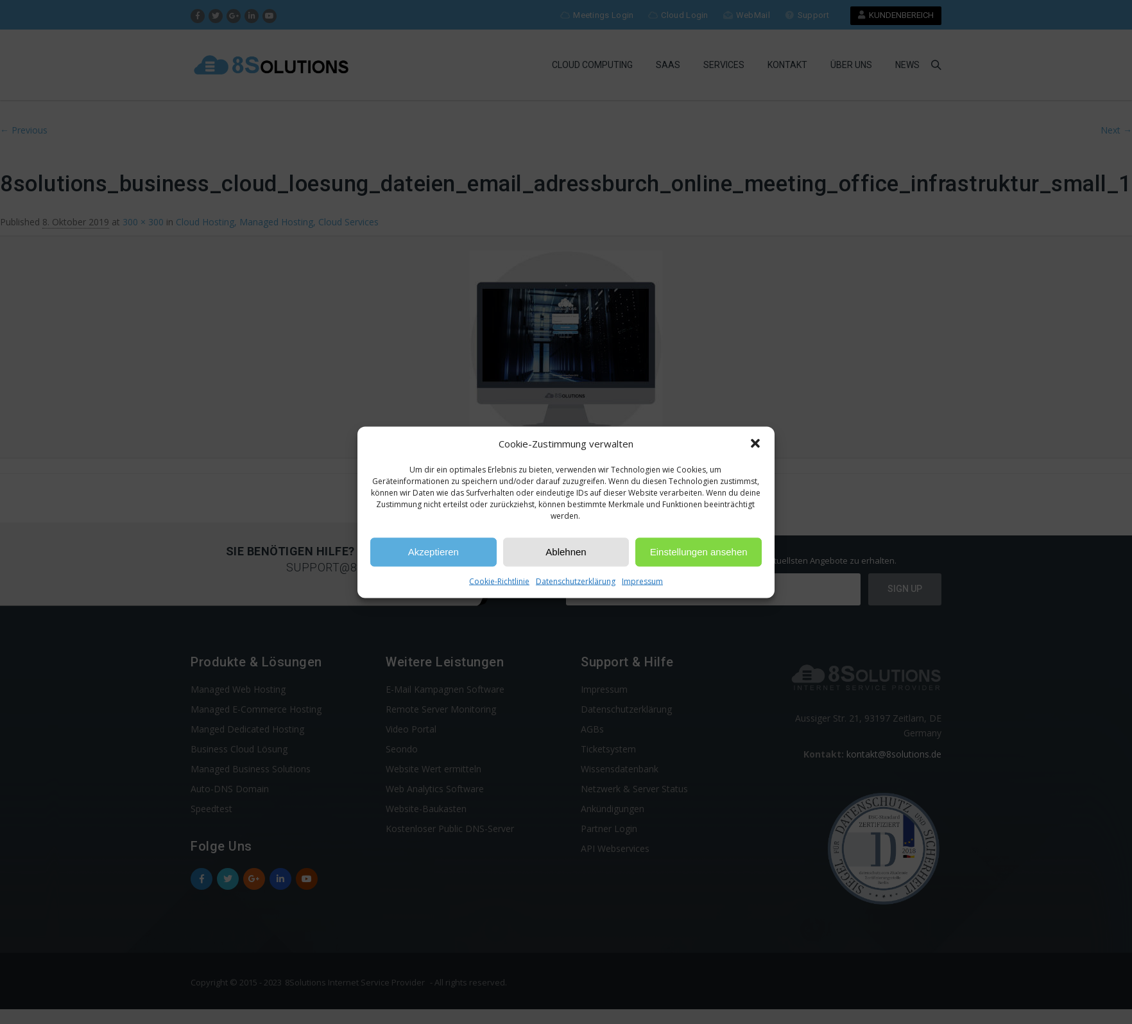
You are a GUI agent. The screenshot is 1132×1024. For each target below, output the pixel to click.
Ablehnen (565, 551)
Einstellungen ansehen (699, 551)
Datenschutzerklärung (575, 580)
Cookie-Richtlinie (499, 580)
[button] (755, 443)
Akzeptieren (433, 551)
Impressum (642, 580)
